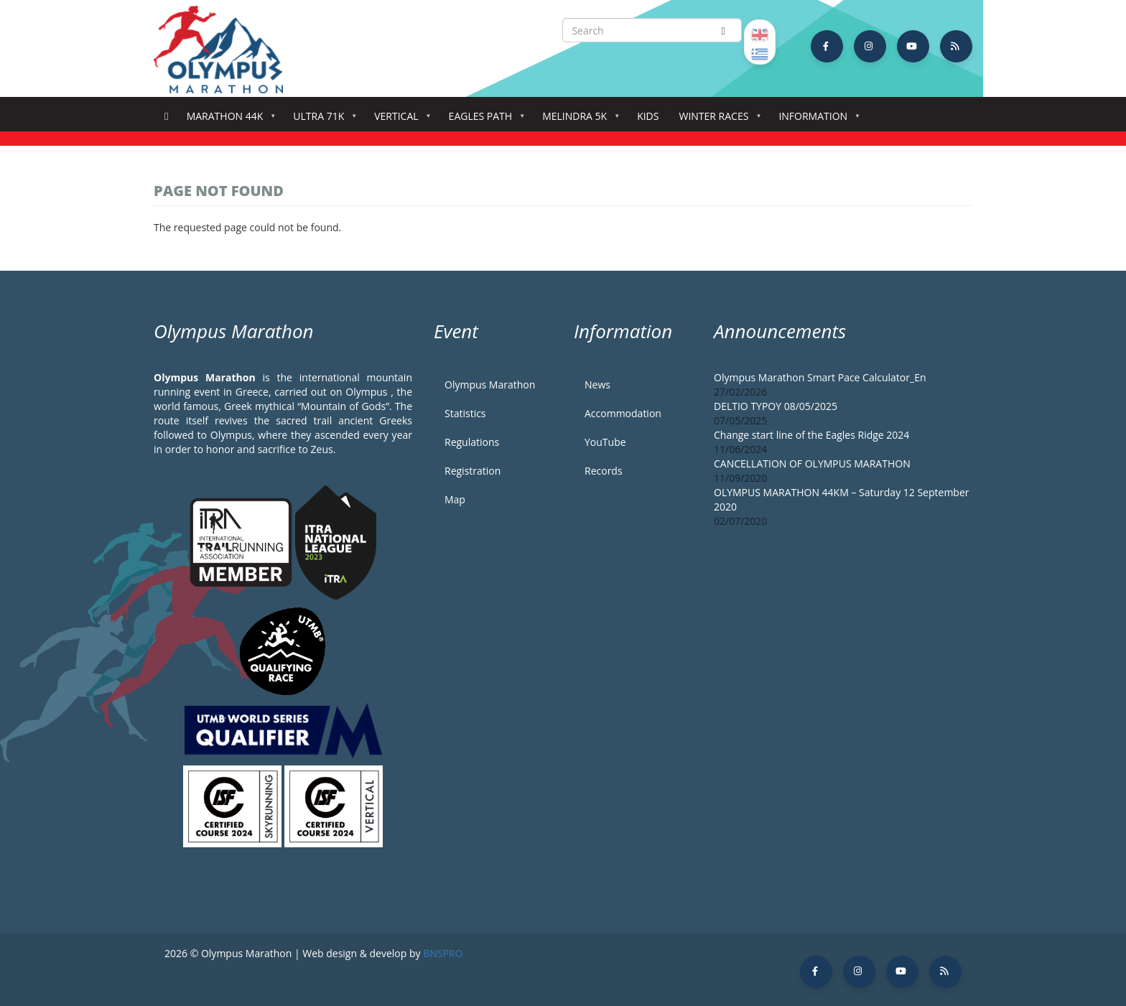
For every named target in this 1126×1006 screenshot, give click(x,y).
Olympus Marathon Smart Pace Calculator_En (820, 377)
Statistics (465, 413)
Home (166, 116)
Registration (473, 471)
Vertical (399, 120)
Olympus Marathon (490, 384)
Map (455, 499)
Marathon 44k (228, 120)
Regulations (472, 442)
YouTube (605, 442)
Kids (648, 116)
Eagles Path (484, 120)
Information (815, 120)
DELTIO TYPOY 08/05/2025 (775, 406)
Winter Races (716, 120)
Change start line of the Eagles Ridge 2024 (811, 435)
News (597, 384)
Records (604, 471)
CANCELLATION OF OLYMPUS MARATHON (812, 463)
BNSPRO (442, 953)
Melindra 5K (577, 120)
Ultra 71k (321, 120)
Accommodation (623, 413)
